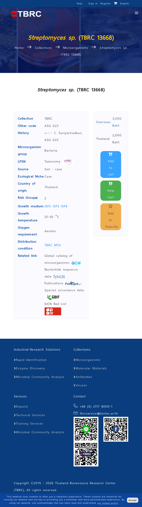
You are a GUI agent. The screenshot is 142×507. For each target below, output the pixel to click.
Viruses (80, 385)
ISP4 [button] (64, 206)
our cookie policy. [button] (108, 503)
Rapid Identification (30, 360)
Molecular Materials (90, 368)
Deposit (21, 406)
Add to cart (111, 164)
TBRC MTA (53, 245)
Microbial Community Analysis (39, 377)
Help (80, 3)
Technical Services (29, 415)
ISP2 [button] (49, 206)
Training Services (28, 423)
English (124, 3)
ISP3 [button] (57, 206)
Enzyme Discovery (29, 368)
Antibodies (83, 377)
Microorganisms (75, 47)
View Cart (110, 191)
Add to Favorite (112, 216)
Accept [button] (133, 500)
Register (106, 3)
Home (20, 47)
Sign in (93, 3)
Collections (43, 47)
